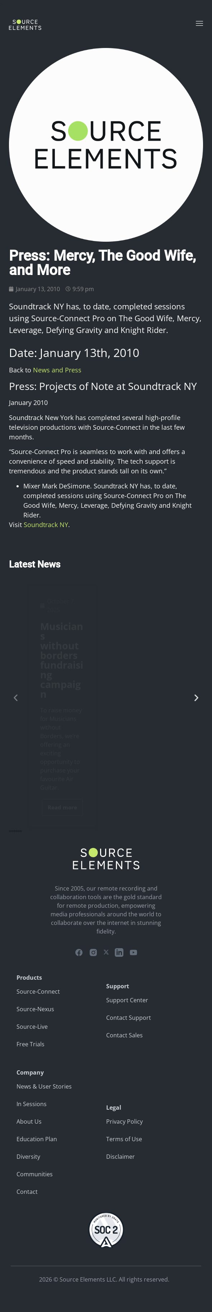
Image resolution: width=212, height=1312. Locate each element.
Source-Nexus (35, 1009)
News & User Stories (44, 1086)
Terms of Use (124, 1139)
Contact (27, 1192)
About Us (29, 1121)
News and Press (57, 370)
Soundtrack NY (46, 524)
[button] (15, 697)
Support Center (127, 1000)
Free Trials (30, 1044)
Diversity (28, 1157)
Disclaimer (120, 1157)
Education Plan (37, 1139)
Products (29, 977)
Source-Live (32, 1027)
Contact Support (128, 1018)
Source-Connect (38, 991)
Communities (35, 1174)
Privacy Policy (124, 1121)
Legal (113, 1107)
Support (117, 986)
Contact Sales (124, 1035)
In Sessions (32, 1104)
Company (30, 1072)
